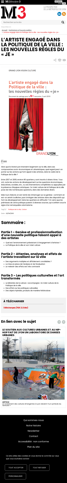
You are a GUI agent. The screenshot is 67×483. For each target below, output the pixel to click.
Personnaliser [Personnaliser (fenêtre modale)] (15, 476)
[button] (55, 60)
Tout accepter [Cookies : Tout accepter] (16, 467)
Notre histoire (33, 425)
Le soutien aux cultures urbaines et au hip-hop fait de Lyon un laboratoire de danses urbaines (31, 332)
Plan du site (33, 446)
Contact (33, 436)
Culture (24, 209)
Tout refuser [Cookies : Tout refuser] (39, 467)
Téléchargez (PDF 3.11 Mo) (15, 307)
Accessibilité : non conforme (33, 441)
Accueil (4, 30)
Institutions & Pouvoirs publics (20, 30)
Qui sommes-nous (33, 420)
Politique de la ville (14, 209)
